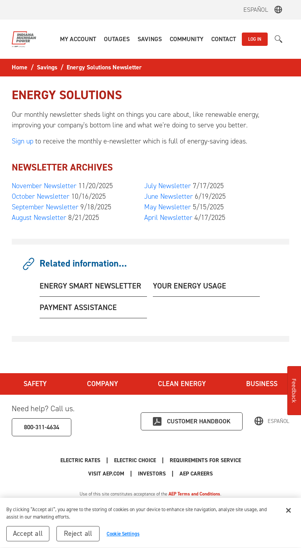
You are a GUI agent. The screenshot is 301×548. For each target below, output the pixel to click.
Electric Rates (80, 460)
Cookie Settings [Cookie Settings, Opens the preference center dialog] (123, 536)
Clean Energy (182, 383)
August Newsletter (39, 217)
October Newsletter (40, 196)
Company (102, 383)
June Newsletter (168, 196)
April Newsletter (168, 217)
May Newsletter (167, 207)
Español (255, 9)
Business (261, 383)
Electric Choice (135, 460)
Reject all (78, 536)
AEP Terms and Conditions (194, 494)
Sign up (22, 141)
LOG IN (254, 39)
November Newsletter (44, 186)
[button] (78, 39)
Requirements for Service (205, 460)
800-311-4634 (41, 427)
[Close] (288, 512)
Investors (152, 473)
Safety (35, 383)
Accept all (28, 536)
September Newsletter (45, 207)
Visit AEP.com (106, 473)
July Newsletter (167, 186)
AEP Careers (196, 473)
